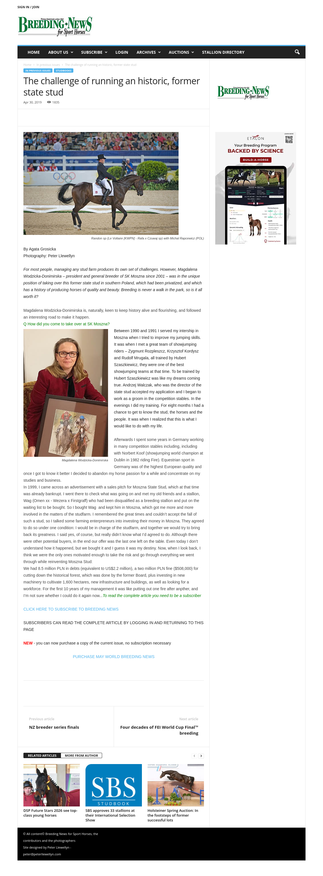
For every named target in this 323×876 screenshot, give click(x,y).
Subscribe (94, 52)
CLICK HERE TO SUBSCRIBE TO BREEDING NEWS (70, 609)
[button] (297, 52)
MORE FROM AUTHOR (81, 755)
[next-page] (201, 756)
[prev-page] (194, 756)
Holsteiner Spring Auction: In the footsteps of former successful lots (173, 815)
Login (121, 52)
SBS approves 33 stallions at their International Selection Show (110, 815)
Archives (149, 52)
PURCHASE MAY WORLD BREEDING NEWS (114, 656)
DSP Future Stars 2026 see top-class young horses (50, 813)
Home (34, 52)
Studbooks (63, 70)
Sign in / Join (28, 7)
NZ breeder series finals (54, 727)
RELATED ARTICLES (42, 755)
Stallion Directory (223, 52)
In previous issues (48, 65)
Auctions (181, 52)
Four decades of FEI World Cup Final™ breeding (159, 730)
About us (60, 52)
